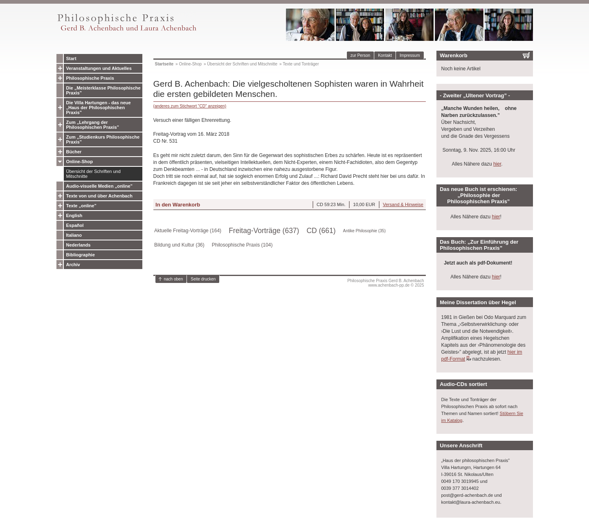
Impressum (410, 55)
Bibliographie (80, 254)
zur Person (360, 55)
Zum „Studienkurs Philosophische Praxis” (103, 139)
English (74, 215)
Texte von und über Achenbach (99, 195)
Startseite (164, 64)
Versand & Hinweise (403, 204)
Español (75, 225)
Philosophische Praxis (90, 78)
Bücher (74, 151)
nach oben (173, 279)
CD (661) (320, 231)
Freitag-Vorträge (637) (264, 231)
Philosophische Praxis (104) (242, 245)
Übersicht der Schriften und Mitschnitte (93, 174)
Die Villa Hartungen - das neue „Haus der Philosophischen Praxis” (98, 107)
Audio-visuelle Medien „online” (99, 186)
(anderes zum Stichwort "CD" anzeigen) (190, 106)
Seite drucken (203, 279)
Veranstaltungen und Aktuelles (99, 68)
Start (71, 58)
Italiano (74, 235)
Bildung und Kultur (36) (179, 245)
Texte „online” (81, 205)
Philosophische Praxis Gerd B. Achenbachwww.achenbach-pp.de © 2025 (385, 282)
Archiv (73, 264)
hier (497, 164)
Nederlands (78, 244)
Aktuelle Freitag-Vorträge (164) (187, 230)
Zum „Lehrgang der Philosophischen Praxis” (92, 125)
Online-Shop (79, 161)
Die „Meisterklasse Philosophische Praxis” (103, 90)
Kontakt (385, 55)
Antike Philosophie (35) (364, 231)
